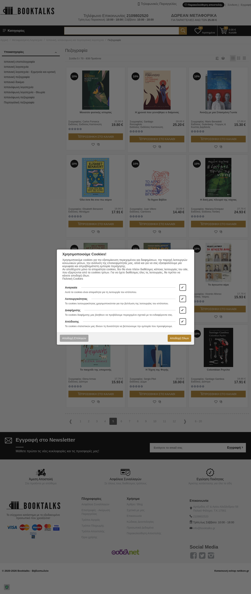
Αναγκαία (71, 287)
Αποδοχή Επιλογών (74, 338)
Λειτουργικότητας (76, 298)
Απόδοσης (72, 321)
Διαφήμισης (72, 310)
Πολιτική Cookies (72, 278)
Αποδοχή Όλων (179, 338)
